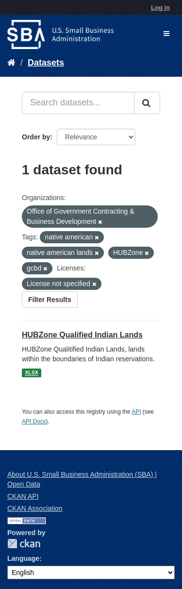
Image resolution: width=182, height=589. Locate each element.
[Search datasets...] (78, 103)
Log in (160, 7)
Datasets (46, 62)
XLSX (31, 373)
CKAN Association (35, 508)
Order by (36, 137)
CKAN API (23, 496)
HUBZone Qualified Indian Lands (82, 335)
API (136, 411)
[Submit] (147, 103)
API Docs (34, 421)
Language (23, 558)
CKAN (23, 544)
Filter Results (49, 299)
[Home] (11, 62)
